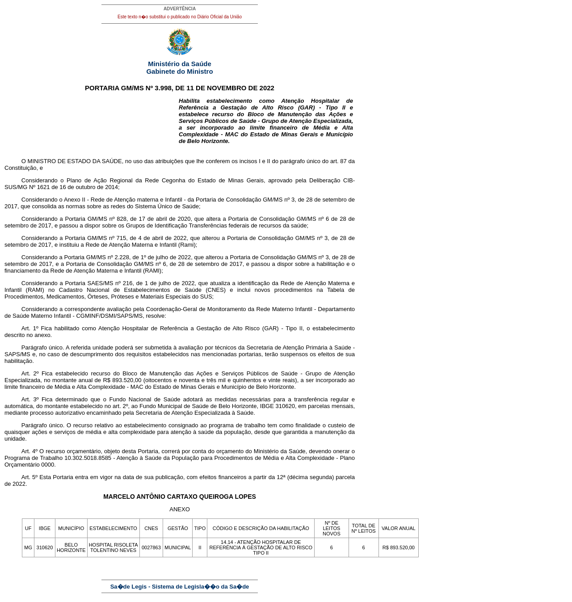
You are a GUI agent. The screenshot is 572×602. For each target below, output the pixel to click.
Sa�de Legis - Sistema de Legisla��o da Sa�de (179, 586)
